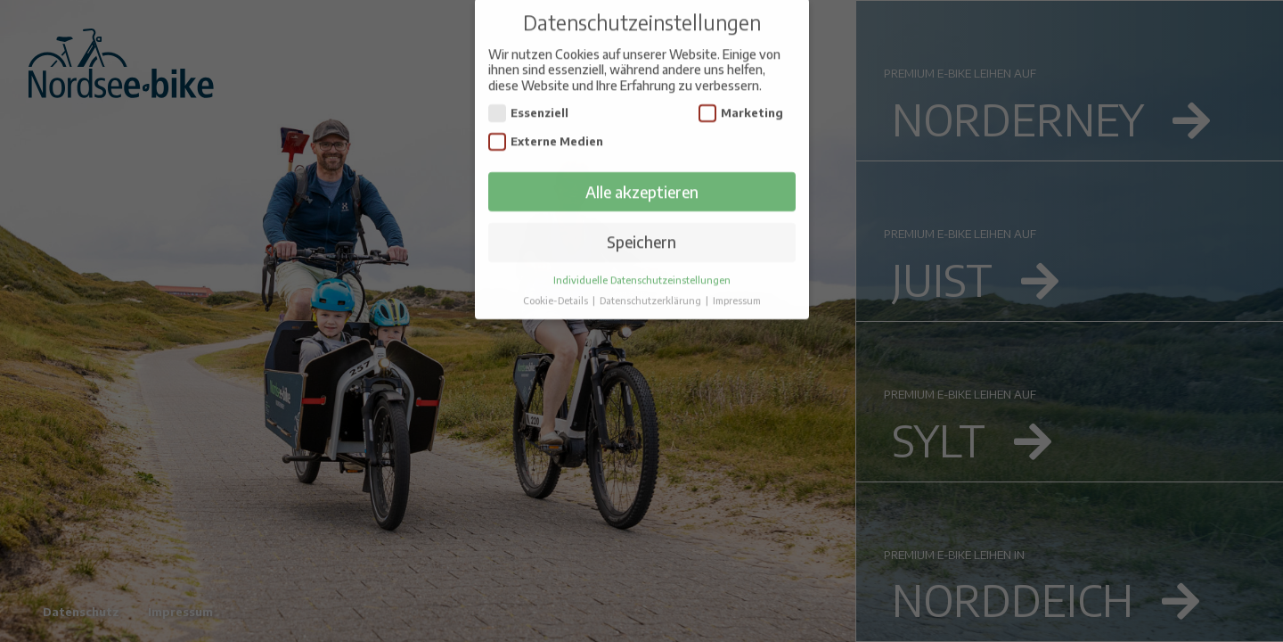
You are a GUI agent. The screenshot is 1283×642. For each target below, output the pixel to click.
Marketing (741, 93)
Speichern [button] (641, 222)
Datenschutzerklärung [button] (652, 280)
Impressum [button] (737, 280)
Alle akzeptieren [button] (642, 171)
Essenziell (528, 93)
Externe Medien (546, 121)
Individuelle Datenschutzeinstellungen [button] (642, 260)
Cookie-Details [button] (557, 280)
